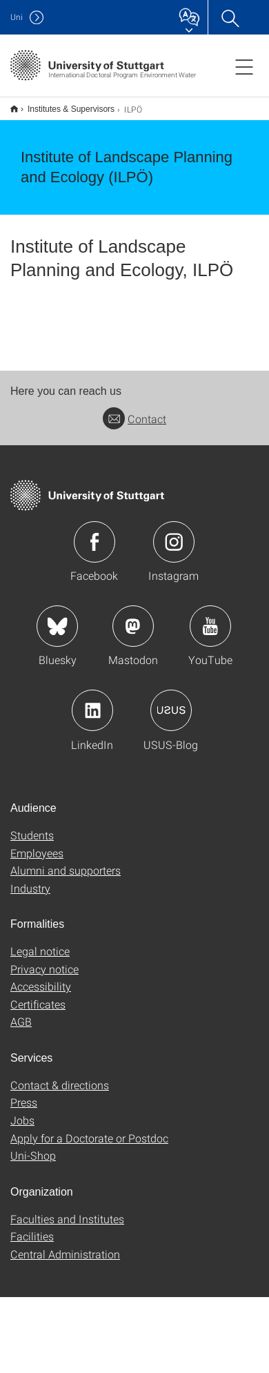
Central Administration (65, 1254)
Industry (30, 888)
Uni (16, 17)
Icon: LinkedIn (92, 710)
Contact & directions (59, 1085)
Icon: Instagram (174, 542)
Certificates (38, 1004)
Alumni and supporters (65, 870)
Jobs (22, 1120)
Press (23, 1102)
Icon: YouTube (210, 626)
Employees (36, 853)
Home (14, 108)
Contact (134, 418)
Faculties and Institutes (67, 1218)
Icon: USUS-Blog (171, 710)
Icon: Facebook (94, 542)
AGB (21, 1021)
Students (32, 835)
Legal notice (40, 951)
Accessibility (40, 986)
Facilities (32, 1236)
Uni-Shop (33, 1155)
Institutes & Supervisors (71, 109)
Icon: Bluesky (57, 626)
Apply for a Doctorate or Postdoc (89, 1138)
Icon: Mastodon (133, 626)
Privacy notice (44, 969)
